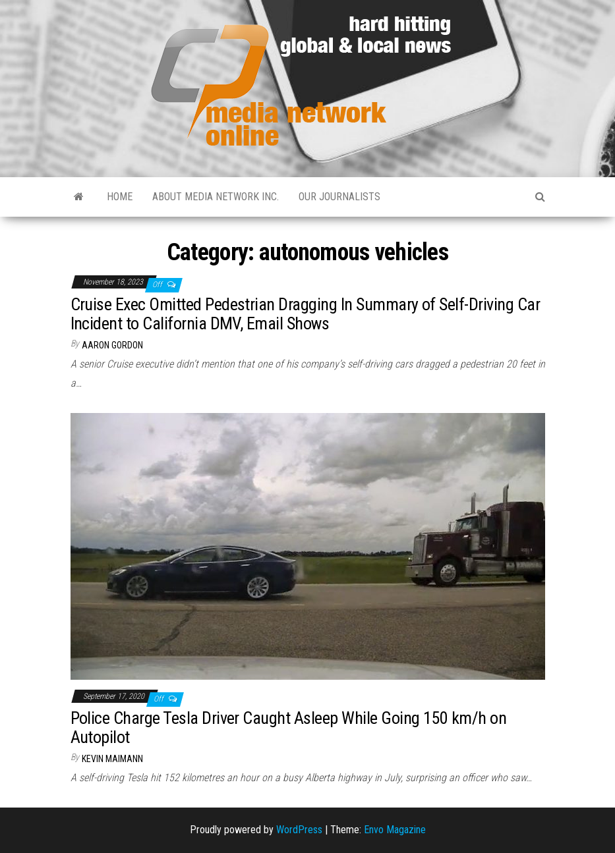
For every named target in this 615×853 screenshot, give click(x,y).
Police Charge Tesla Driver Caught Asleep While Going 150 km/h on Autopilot (289, 727)
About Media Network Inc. (215, 196)
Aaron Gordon (112, 345)
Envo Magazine (395, 829)
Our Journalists (339, 196)
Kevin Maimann (112, 759)
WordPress (299, 829)
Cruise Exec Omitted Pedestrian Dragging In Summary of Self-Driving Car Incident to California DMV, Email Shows (306, 313)
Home (119, 196)
